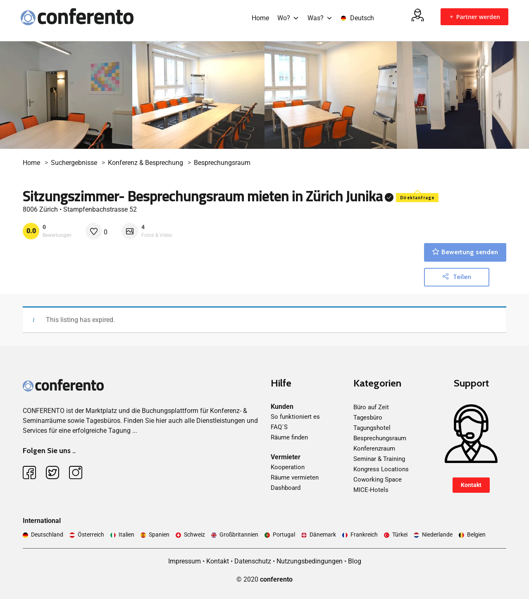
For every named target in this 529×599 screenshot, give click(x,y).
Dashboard (285, 488)
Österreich (91, 534)
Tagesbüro (367, 417)
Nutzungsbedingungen (309, 561)
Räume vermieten (295, 477)
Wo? (288, 18)
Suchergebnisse (74, 163)
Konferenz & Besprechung (145, 163)
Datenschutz (252, 561)
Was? (320, 18)
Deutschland (47, 534)
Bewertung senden (465, 252)
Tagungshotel (372, 428)
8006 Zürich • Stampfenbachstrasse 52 (80, 209)
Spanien (159, 534)
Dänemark (323, 534)
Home (260, 18)
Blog (354, 561)
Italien (126, 534)
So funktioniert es (295, 416)
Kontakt (471, 485)
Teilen (456, 277)
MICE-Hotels (370, 490)
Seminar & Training (379, 459)
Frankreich (364, 534)
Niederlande (437, 534)
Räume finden (289, 437)
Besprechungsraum (222, 163)
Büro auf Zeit (371, 407)
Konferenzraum (374, 448)
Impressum (184, 561)
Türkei (399, 534)
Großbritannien (238, 534)
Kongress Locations (381, 469)
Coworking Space (377, 479)
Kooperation (288, 467)
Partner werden (474, 17)
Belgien (476, 534)
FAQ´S (279, 427)
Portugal (284, 534)
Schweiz (194, 534)
